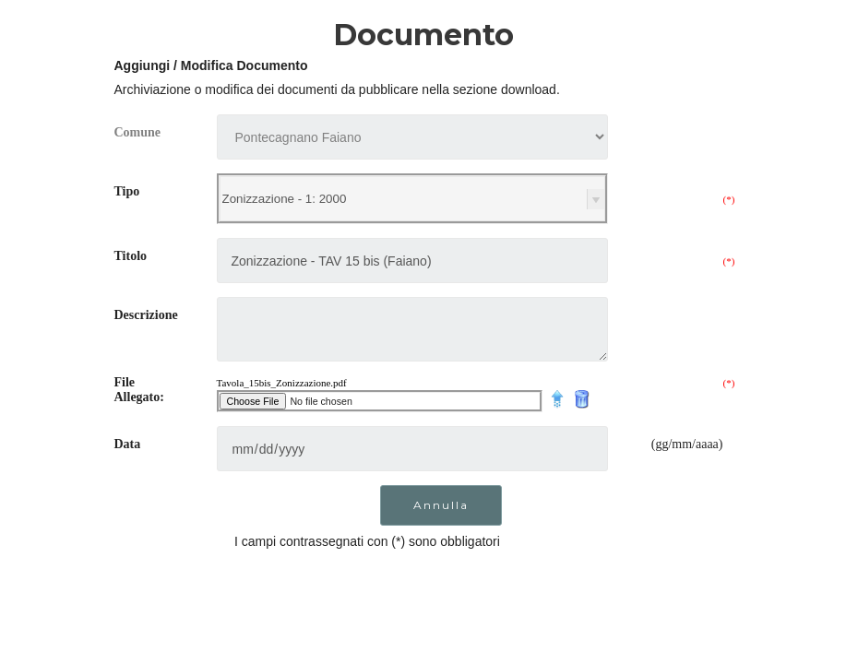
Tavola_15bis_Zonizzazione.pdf (282, 382)
